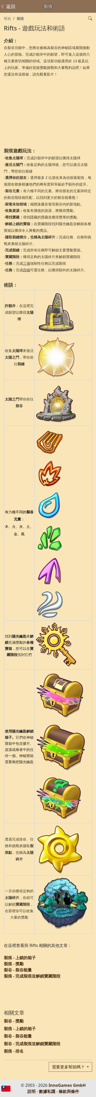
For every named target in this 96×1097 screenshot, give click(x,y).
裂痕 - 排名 (14, 1051)
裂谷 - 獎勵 (14, 1021)
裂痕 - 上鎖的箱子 (20, 957)
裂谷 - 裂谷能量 (18, 970)
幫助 (7, 18)
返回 (7, 6)
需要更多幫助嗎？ (69, 1067)
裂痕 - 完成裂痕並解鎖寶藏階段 (32, 976)
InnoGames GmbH (67, 1085)
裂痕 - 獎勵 (14, 964)
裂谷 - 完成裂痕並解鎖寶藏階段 (32, 1043)
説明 (31, 1091)
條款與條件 (69, 1091)
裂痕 (20, 18)
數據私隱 (47, 1091)
